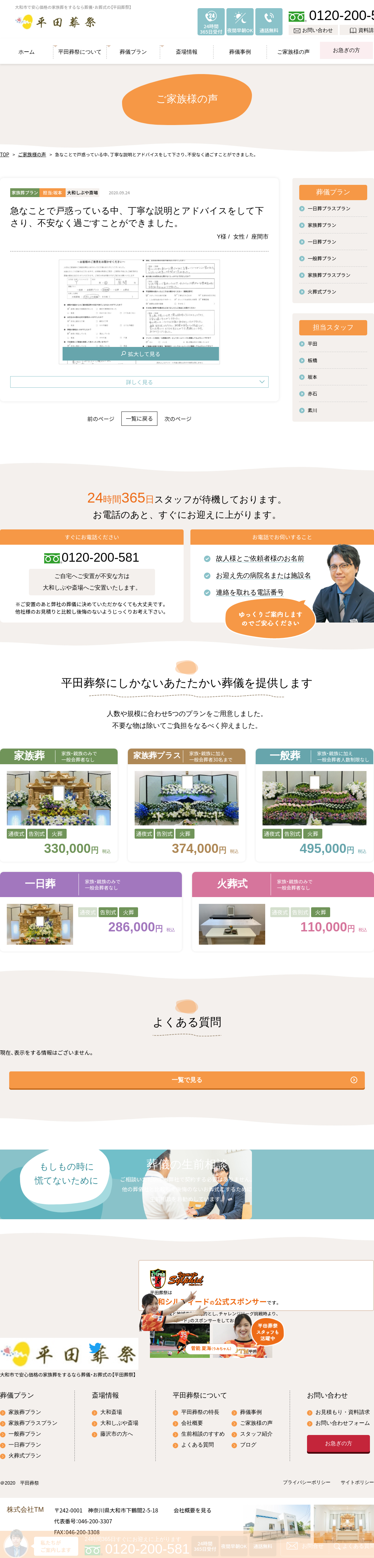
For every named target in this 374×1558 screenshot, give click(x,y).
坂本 (312, 373)
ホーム (26, 47)
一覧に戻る (139, 415)
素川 (312, 406)
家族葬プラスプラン (329, 271)
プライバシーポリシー (306, 1464)
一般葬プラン (322, 254)
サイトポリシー (357, 1464)
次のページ (193, 416)
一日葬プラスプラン (329, 205)
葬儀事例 (240, 47)
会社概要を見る (192, 1491)
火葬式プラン (322, 288)
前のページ (85, 416)
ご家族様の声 (293, 47)
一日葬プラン (322, 238)
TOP (4, 151)
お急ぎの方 (346, 47)
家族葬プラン (322, 221)
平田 (312, 340)
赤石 (312, 390)
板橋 (312, 356)
